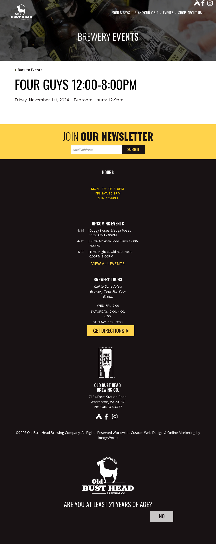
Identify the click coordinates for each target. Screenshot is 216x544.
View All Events (108, 263)
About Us (196, 13)
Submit (133, 149)
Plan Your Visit (148, 13)
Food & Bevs (122, 13)
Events (170, 13)
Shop (182, 13)
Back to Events (30, 69)
